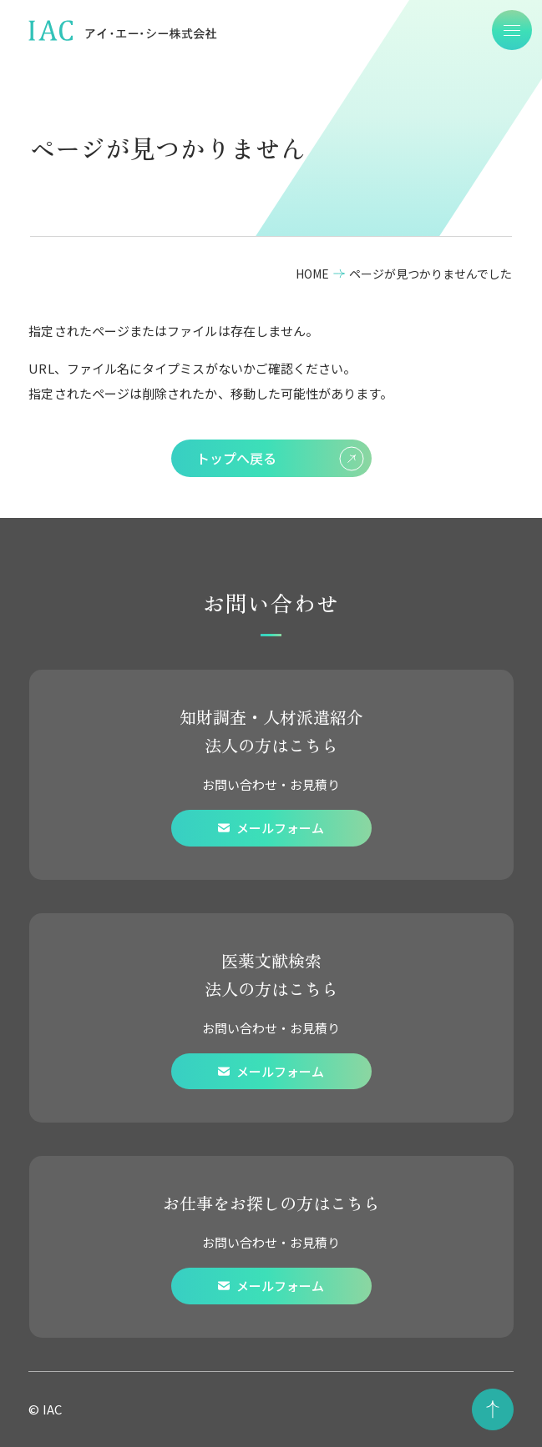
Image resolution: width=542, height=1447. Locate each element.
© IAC (44, 1409)
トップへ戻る (280, 458)
